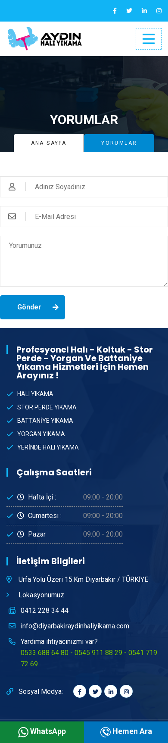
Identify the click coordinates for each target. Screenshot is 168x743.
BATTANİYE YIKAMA (45, 420)
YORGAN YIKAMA (41, 434)
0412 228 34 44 (44, 610)
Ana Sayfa (49, 143)
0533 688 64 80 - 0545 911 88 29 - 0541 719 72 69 (89, 658)
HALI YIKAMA (35, 393)
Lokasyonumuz (41, 595)
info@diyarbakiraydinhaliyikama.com (75, 626)
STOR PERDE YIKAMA (47, 407)
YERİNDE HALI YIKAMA (48, 447)
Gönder (29, 307)
